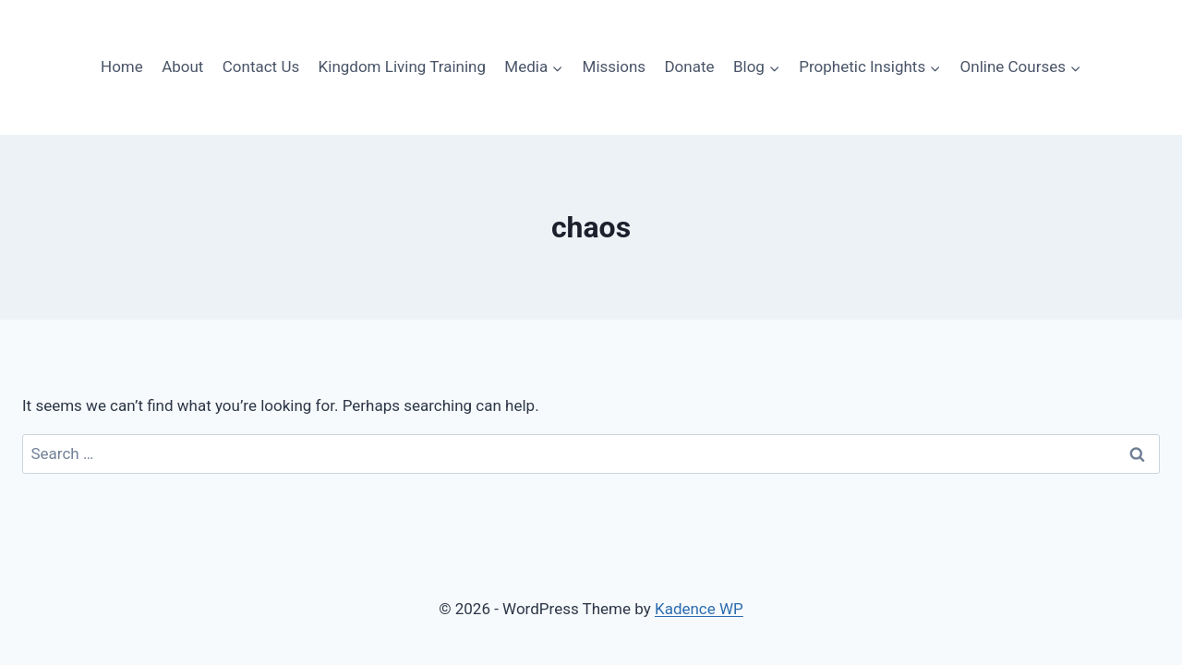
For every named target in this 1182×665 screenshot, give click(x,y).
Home (122, 66)
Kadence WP (699, 608)
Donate (689, 66)
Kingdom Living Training (402, 66)
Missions (614, 66)
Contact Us (261, 66)
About (182, 66)
